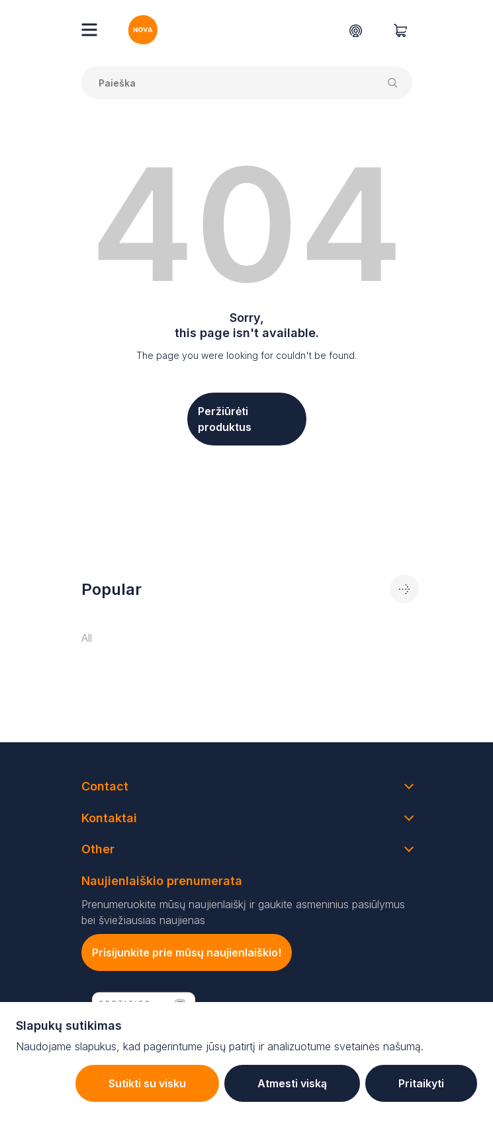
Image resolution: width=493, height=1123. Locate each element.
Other (97, 849)
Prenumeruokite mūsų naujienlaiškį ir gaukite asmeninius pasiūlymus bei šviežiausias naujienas (243, 912)
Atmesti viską (292, 1083)
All (86, 637)
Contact (104, 786)
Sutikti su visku (147, 1083)
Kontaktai (109, 818)
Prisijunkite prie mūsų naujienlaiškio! (186, 952)
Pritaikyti (421, 1083)
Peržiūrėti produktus (224, 419)
